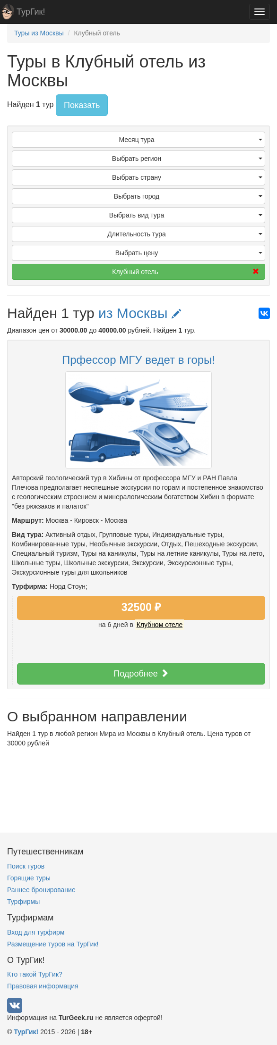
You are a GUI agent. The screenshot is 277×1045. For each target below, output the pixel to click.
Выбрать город (188, 196)
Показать (82, 105)
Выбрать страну (187, 177)
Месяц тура (190, 139)
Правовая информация (42, 986)
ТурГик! (31, 12)
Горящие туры (29, 878)
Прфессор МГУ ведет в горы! (138, 359)
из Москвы (139, 313)
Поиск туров (25, 866)
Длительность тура (184, 234)
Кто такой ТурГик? (34, 974)
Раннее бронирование (41, 890)
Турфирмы (23, 901)
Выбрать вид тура (185, 215)
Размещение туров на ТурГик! (52, 944)
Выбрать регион (187, 158)
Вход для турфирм (35, 932)
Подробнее (140, 673)
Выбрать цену (188, 253)
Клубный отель (185, 272)
